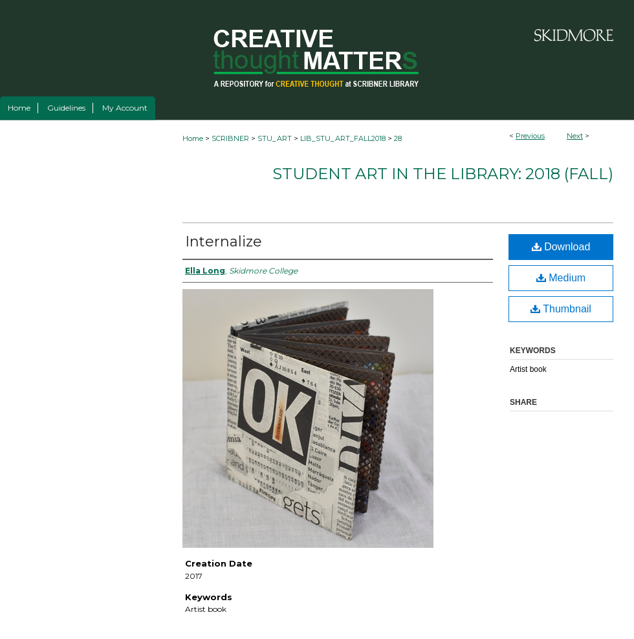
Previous (530, 135)
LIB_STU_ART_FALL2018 (343, 138)
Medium (560, 277)
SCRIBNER (230, 138)
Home (192, 138)
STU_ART (274, 138)
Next (575, 135)
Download (561, 246)
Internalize (223, 241)
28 (398, 138)
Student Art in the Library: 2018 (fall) (442, 173)
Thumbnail (560, 308)
